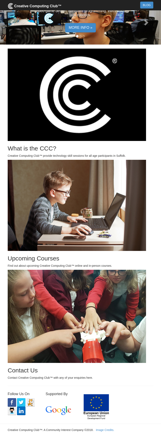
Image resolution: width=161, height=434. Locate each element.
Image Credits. (105, 430)
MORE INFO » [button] (80, 28)
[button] (12, 22)
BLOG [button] (147, 5)
